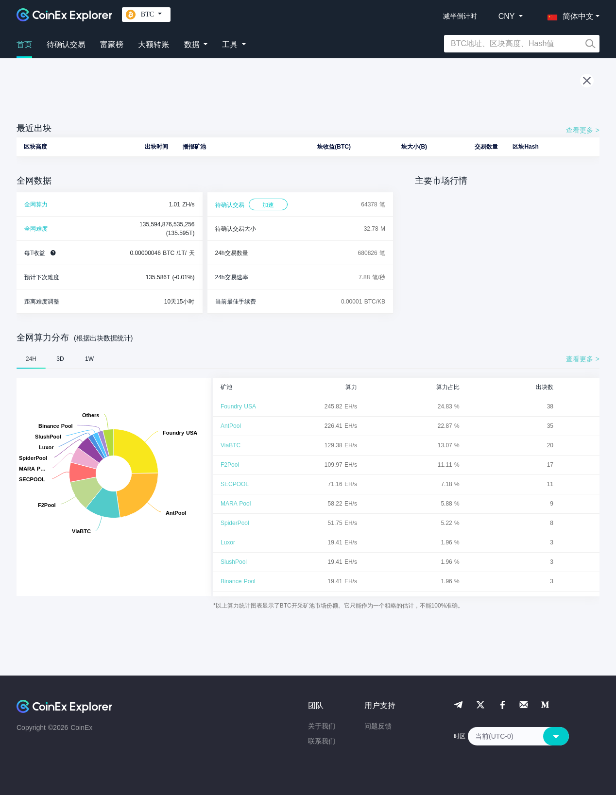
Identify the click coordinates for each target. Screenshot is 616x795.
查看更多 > (582, 130)
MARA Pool (236, 503)
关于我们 (321, 726)
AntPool (231, 426)
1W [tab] (89, 358)
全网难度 (36, 228)
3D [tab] (60, 358)
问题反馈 (378, 726)
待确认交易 (66, 44)
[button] (568, 14)
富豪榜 (111, 44)
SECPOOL (235, 484)
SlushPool (234, 561)
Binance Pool (238, 581)
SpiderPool (235, 523)
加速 (268, 205)
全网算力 (36, 204)
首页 (24, 44)
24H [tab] (31, 358)
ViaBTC (230, 445)
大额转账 (153, 44)
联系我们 (321, 741)
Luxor (228, 542)
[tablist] (308, 359)
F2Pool (230, 464)
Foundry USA (238, 406)
